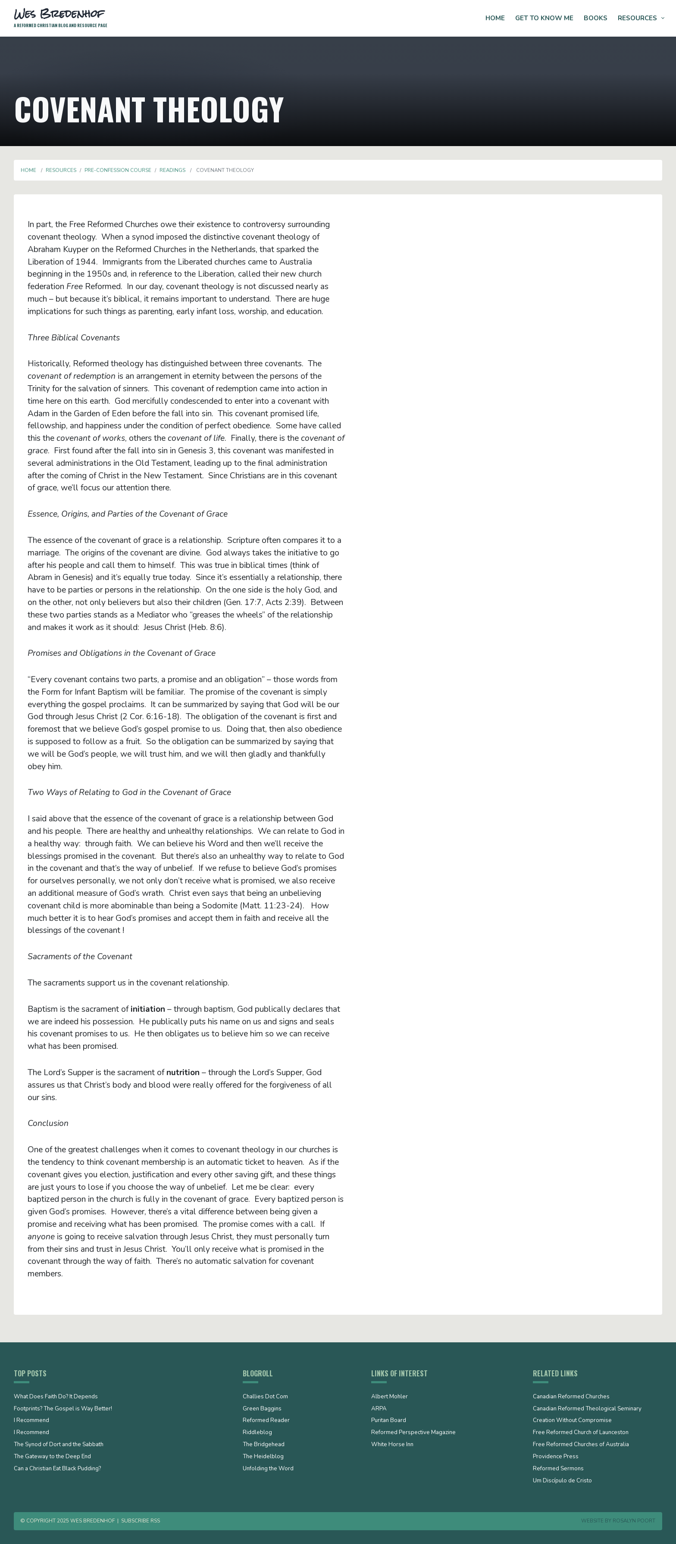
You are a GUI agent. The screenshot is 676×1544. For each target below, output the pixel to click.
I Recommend (31, 1420)
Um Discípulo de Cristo (562, 1481)
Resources (637, 18)
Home (495, 18)
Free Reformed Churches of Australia (581, 1444)
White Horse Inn (392, 1444)
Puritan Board (388, 1420)
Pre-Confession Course (117, 170)
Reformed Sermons (558, 1469)
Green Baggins (262, 1409)
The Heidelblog (263, 1457)
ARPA (379, 1409)
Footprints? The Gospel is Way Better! (63, 1409)
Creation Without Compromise (572, 1420)
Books (595, 18)
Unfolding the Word (268, 1469)
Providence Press (556, 1457)
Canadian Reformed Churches (571, 1397)
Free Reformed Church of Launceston (581, 1432)
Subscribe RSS (140, 1520)
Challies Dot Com (265, 1397)
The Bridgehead (264, 1444)
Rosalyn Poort (634, 1520)
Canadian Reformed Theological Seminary (587, 1409)
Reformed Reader (266, 1420)
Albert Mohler (389, 1397)
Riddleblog (257, 1432)
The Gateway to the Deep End (52, 1457)
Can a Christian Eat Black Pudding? (57, 1469)
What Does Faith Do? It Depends (56, 1397)
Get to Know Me (544, 18)
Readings (172, 170)
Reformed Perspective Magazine (413, 1432)
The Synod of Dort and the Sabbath (58, 1444)
